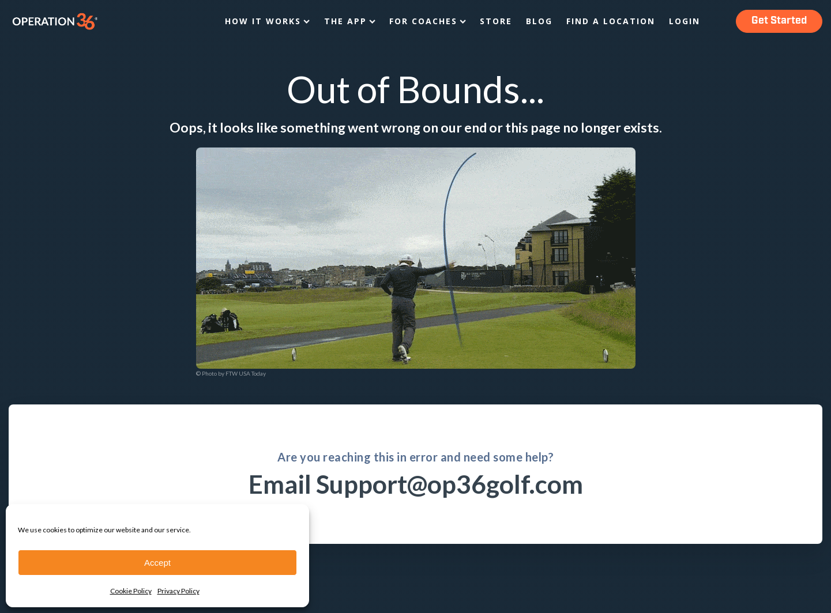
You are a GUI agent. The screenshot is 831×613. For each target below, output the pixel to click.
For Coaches (427, 21)
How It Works (267, 21)
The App (349, 21)
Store (496, 21)
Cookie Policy (131, 590)
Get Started (779, 21)
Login (684, 21)
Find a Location (610, 21)
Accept (157, 562)
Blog (539, 21)
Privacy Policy (178, 590)
